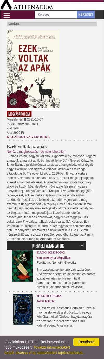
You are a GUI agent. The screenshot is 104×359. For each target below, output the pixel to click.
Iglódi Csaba (49, 296)
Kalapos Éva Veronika (28, 137)
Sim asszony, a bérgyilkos (53, 258)
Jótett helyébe (46, 301)
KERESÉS (85, 14)
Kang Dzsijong (51, 252)
